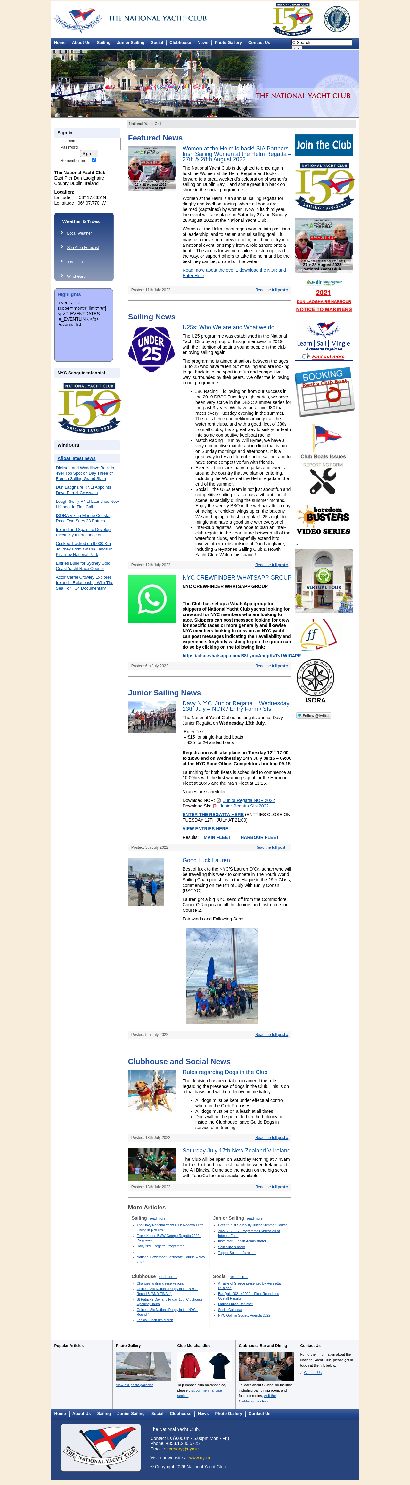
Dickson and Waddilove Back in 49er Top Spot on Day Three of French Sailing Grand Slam (85, 473)
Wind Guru (76, 276)
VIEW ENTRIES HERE (205, 828)
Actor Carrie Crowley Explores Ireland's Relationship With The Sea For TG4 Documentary (85, 582)
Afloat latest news (77, 458)
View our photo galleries (134, 1385)
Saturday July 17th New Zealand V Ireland (237, 1150)
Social (157, 42)
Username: (70, 141)
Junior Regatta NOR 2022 (249, 800)
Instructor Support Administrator (242, 1241)
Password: (70, 147)
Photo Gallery (228, 42)
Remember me (73, 160)
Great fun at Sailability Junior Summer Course (253, 1225)
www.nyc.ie (200, 1457)
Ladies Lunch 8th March (155, 1320)
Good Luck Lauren (206, 860)
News (202, 42)
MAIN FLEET (217, 837)
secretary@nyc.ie (181, 1448)
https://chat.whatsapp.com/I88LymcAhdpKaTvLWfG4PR (242, 655)
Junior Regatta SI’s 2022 (244, 805)
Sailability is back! (231, 1247)
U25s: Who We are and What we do (229, 327)
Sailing (104, 42)
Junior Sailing (130, 42)
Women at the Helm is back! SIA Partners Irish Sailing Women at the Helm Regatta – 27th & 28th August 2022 (237, 154)
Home (60, 42)
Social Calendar (230, 1310)
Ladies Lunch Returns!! (235, 1304)
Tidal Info (75, 262)
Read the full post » (271, 290)
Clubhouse (180, 42)
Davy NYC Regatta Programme (160, 1246)
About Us (81, 42)
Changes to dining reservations (160, 1283)
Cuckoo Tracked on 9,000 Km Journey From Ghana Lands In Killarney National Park (84, 549)
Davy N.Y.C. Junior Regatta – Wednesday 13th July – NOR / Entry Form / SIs (236, 706)
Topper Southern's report (237, 1253)
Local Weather (79, 233)
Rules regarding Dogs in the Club (225, 1072)
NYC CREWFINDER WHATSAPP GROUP (237, 577)
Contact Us (259, 42)
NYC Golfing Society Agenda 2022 (244, 1315)
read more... (159, 1218)
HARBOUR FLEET (260, 837)
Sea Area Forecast (83, 247)
